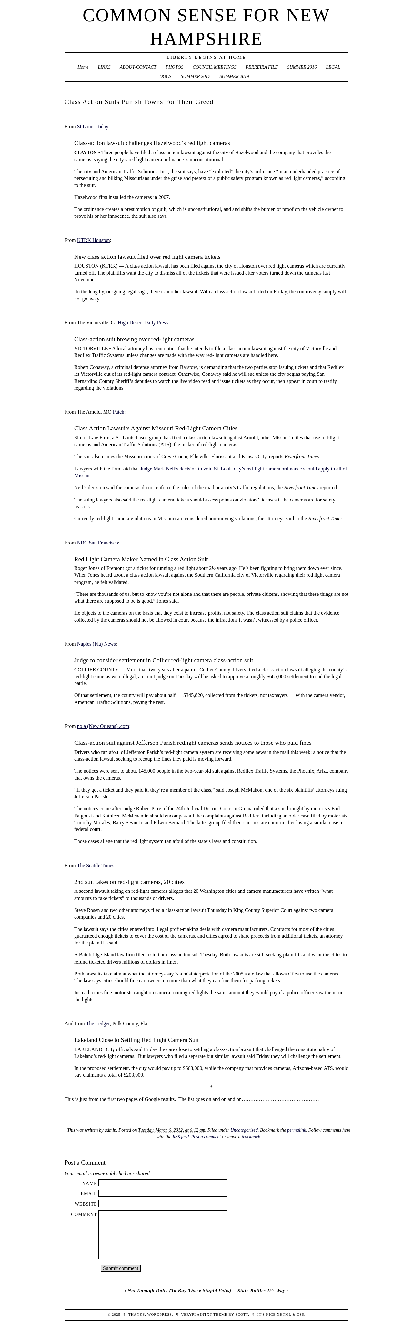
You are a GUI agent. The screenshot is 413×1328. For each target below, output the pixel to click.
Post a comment (206, 1136)
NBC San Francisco (97, 542)
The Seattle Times (95, 865)
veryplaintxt (196, 1314)
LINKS (104, 66)
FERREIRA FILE (262, 66)
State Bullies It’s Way (261, 1290)
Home (82, 66)
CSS (300, 1314)
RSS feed (180, 1136)
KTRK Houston (93, 240)
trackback (251, 1136)
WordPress (159, 1314)
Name (89, 1183)
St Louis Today (92, 126)
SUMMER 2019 (234, 76)
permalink (296, 1130)
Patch (118, 412)
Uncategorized (244, 1130)
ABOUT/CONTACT (138, 66)
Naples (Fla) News (96, 644)
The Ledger (98, 1023)
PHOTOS (174, 66)
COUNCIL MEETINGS (214, 66)
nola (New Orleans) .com (103, 726)
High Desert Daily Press (143, 322)
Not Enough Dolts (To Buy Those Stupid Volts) (179, 1290)
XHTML (284, 1314)
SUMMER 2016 (302, 66)
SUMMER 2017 (195, 76)
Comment (84, 1214)
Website (86, 1204)
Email (89, 1193)
